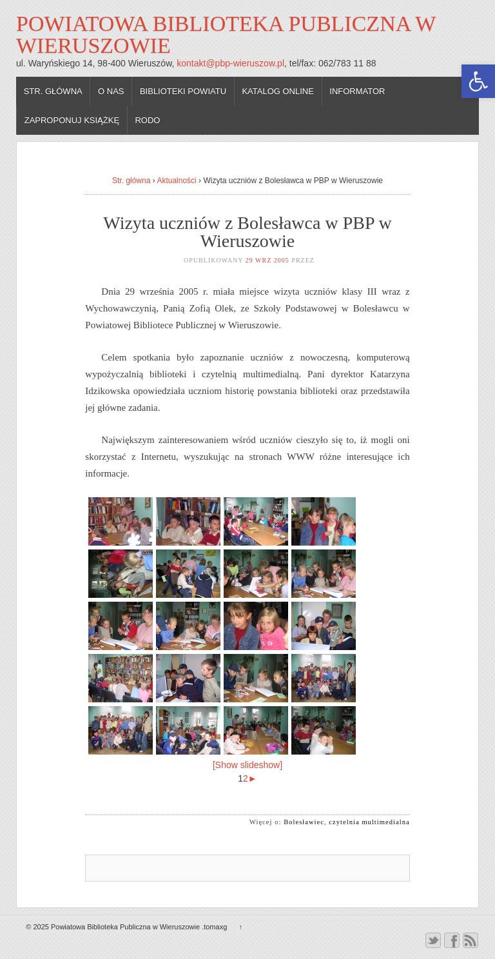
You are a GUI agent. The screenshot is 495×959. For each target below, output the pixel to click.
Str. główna (53, 91)
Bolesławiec (304, 822)
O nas (111, 91)
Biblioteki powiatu (183, 91)
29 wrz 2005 (267, 260)
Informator (357, 91)
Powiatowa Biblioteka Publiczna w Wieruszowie (226, 34)
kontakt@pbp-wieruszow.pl (230, 63)
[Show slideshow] (247, 765)
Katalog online (278, 91)
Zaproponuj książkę (71, 120)
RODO (147, 120)
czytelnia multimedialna (369, 822)
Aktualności (176, 180)
